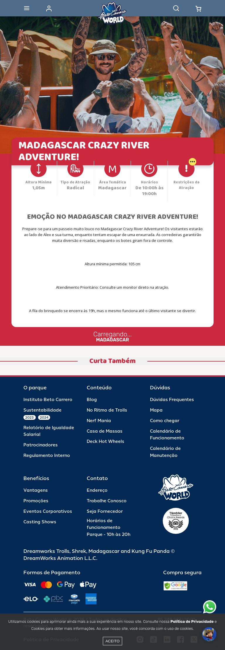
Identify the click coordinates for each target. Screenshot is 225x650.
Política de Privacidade (192, 621)
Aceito (112, 641)
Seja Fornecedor (105, 511)
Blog (92, 400)
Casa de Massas (104, 431)
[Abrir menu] (27, 8)
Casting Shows (39, 522)
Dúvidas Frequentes (172, 400)
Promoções (35, 501)
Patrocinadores (40, 445)
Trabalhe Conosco (107, 501)
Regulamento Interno (46, 455)
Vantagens (35, 490)
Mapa (156, 410)
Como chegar (164, 421)
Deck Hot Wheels (105, 441)
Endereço (97, 490)
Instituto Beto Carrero (47, 400)
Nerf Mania (99, 421)
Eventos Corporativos (47, 511)
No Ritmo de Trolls (107, 410)
